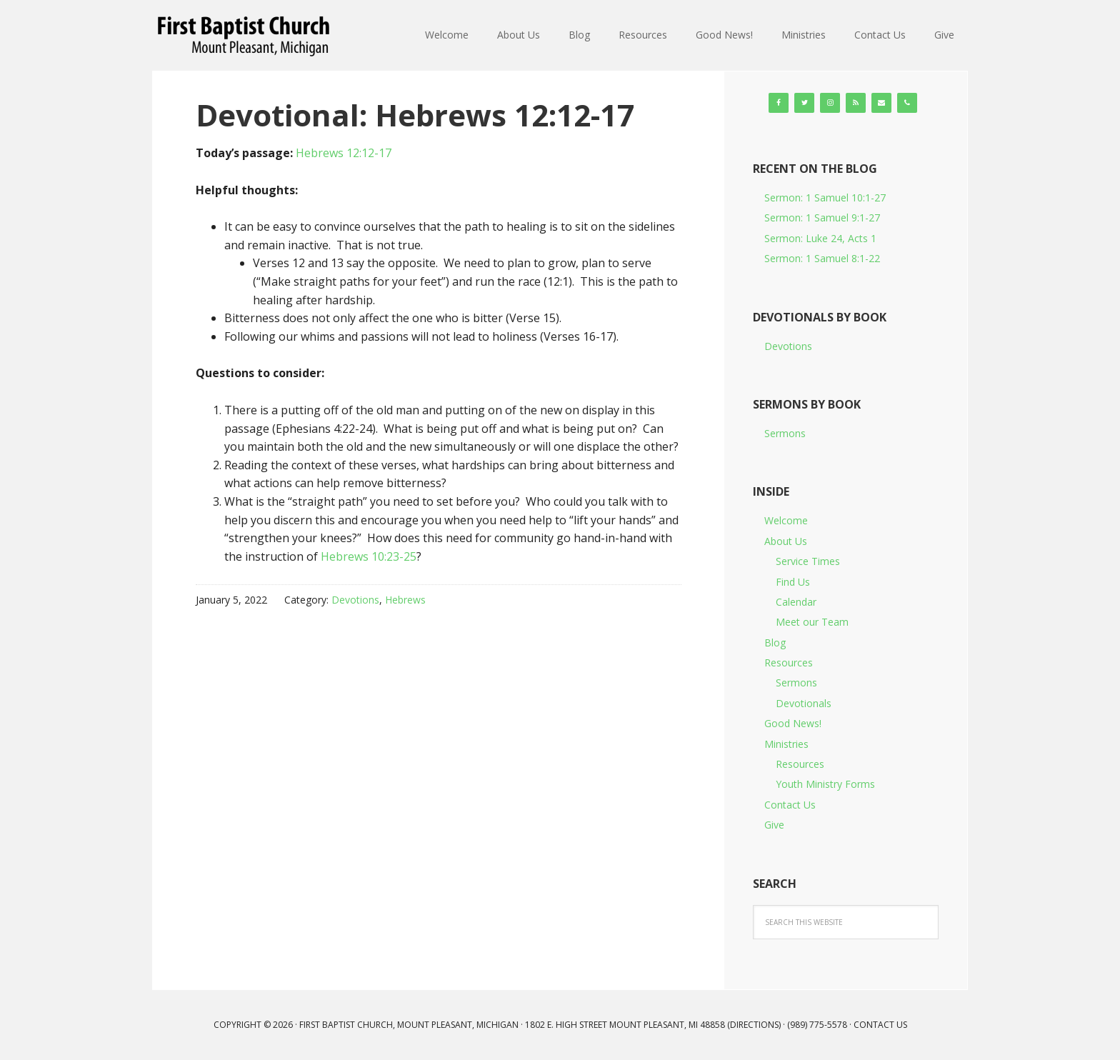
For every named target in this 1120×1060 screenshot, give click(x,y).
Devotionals (803, 703)
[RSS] (856, 103)
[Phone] (907, 103)
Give (774, 824)
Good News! (792, 723)
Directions (754, 1025)
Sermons (785, 433)
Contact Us (790, 804)
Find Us (793, 582)
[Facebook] (779, 103)
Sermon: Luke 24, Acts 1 (820, 238)
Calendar (796, 602)
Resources (788, 662)
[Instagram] (830, 103)
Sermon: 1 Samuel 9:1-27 (822, 217)
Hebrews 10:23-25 (368, 556)
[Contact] (881, 103)
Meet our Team (812, 622)
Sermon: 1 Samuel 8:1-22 (822, 258)
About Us (785, 541)
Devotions (355, 599)
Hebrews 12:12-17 (343, 153)
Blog (775, 642)
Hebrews (405, 599)
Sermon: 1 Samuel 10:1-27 (825, 197)
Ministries (786, 744)
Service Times (808, 561)
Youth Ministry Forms (825, 784)
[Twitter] (804, 103)
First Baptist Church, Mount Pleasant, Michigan (246, 35)
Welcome (786, 520)
